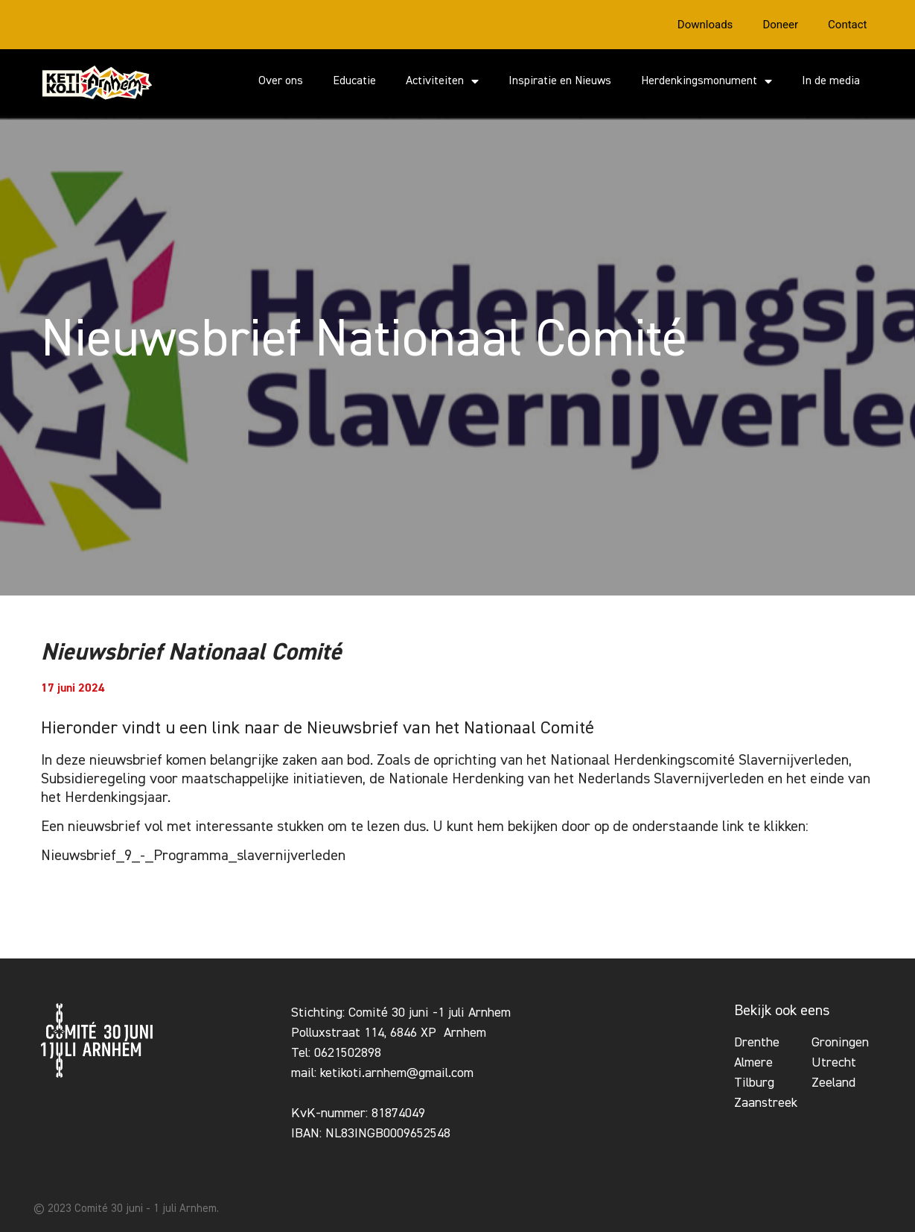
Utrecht (834, 1063)
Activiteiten (442, 81)
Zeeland (833, 1083)
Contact (847, 24)
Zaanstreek (765, 1103)
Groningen (840, 1042)
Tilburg (754, 1083)
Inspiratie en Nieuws (559, 81)
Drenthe (756, 1042)
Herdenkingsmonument (706, 81)
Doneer (780, 24)
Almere (753, 1063)
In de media (831, 81)
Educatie (354, 81)
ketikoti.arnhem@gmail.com (397, 1073)
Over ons (280, 81)
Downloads (705, 24)
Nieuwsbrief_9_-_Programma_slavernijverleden (193, 855)
